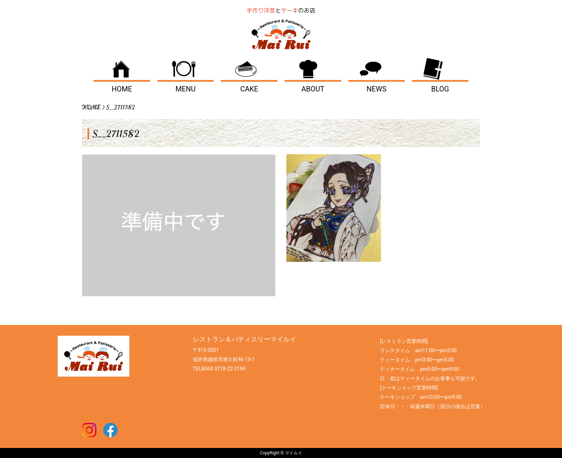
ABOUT (312, 89)
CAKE (249, 89)
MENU (186, 89)
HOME (122, 89)
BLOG (440, 89)
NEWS (376, 89)
